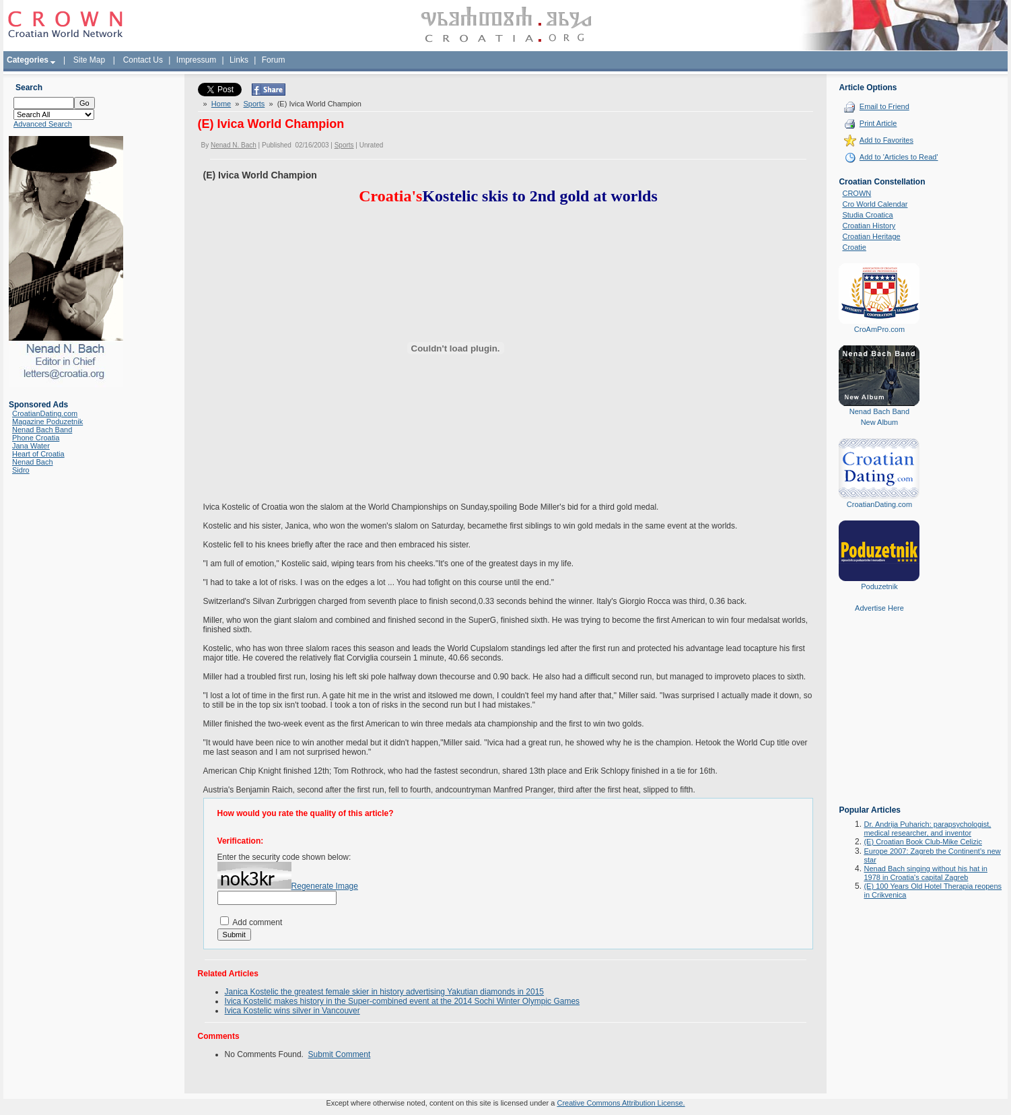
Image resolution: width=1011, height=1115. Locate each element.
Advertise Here (879, 608)
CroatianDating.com (44, 413)
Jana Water (31, 446)
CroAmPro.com (879, 329)
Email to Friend (884, 106)
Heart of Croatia (38, 454)
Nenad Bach (32, 462)
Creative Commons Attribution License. (621, 1103)
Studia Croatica (867, 215)
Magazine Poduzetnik (47, 421)
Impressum (196, 60)
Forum (273, 60)
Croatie (854, 247)
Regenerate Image (324, 886)
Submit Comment (339, 1054)
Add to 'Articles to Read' (899, 157)
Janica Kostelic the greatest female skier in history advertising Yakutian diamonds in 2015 (384, 991)
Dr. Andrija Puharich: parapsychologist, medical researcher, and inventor (927, 828)
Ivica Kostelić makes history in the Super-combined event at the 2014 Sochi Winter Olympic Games (402, 1001)
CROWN (856, 193)
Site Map (89, 60)
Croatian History (868, 226)
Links (239, 60)
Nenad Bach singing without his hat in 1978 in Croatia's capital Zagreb (925, 873)
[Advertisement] (879, 718)
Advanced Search (42, 124)
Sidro (21, 470)
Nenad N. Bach (233, 145)
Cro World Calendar (874, 204)
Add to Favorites (886, 140)
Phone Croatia (35, 438)
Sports (254, 104)
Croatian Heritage (871, 236)
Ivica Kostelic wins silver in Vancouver (292, 1010)
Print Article (878, 123)
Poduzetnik (879, 586)
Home (221, 104)
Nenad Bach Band (42, 430)
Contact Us (143, 60)
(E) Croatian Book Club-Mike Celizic (922, 842)
